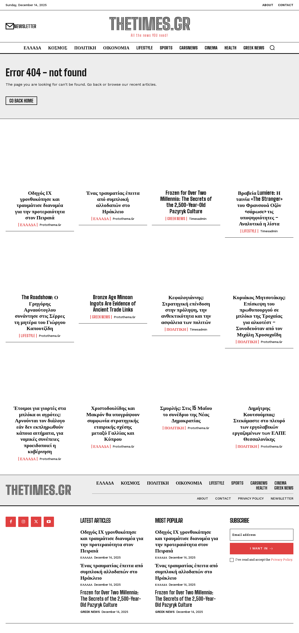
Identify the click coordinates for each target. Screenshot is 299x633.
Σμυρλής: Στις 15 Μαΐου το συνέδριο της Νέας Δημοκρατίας (186, 414)
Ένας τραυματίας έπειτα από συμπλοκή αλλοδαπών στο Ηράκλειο (113, 202)
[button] (272, 47)
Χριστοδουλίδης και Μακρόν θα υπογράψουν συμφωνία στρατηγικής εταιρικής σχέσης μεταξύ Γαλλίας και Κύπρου (113, 423)
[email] (261, 535)
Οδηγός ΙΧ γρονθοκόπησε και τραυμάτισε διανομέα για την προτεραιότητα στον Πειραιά (40, 205)
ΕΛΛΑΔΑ (28, 225)
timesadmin (197, 219)
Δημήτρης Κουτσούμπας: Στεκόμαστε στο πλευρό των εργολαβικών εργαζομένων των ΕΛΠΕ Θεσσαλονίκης (259, 423)
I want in (262, 549)
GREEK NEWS (176, 219)
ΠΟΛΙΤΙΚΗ (176, 329)
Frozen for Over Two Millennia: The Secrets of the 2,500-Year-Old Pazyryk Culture (186, 202)
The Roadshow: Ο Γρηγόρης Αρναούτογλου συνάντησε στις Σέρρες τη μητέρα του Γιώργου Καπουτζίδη (39, 312)
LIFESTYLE (249, 231)
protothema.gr (50, 225)
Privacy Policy (281, 560)
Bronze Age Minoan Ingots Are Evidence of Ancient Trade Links (113, 303)
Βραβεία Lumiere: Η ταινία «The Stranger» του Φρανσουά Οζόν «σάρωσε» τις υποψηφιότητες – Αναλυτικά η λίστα (259, 208)
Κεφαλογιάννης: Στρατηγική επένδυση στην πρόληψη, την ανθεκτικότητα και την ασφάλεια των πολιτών (186, 309)
